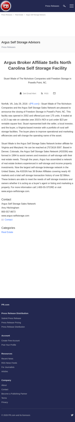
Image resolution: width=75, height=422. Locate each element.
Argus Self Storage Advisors (36, 15)
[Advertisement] (37, 26)
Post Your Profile (8, 345)
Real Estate (19, 15)
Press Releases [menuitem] (52, 6)
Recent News (7, 359)
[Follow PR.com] (72, 415)
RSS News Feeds (9, 363)
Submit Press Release (11, 318)
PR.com (34, 104)
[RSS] (42, 93)
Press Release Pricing (11, 322)
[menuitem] (64, 6)
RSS (46, 93)
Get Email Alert (29, 93)
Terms (4, 398)
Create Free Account (10, 340)
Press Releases (6, 15)
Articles (4, 371)
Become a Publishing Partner (14, 394)
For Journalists (7, 367)
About (4, 385)
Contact (6, 219)
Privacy (4, 402)
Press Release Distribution (13, 327)
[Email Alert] (21, 93)
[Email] (54, 93)
